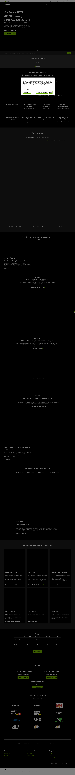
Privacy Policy (43, 85)
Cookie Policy (50, 85)
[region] (38, 86)
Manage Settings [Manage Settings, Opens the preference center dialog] (26, 92)
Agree (50, 92)
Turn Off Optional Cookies (42, 92)
